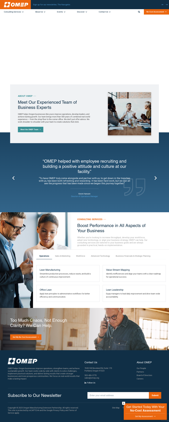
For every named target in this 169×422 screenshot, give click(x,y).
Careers (140, 379)
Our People (141, 368)
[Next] (167, 5)
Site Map (116, 408)
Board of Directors (144, 375)
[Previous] (163, 5)
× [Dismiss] (123, 403)
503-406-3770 (90, 375)
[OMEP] (16, 4)
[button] (22, 12)
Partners (140, 372)
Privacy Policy (59, 410)
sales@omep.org (91, 378)
